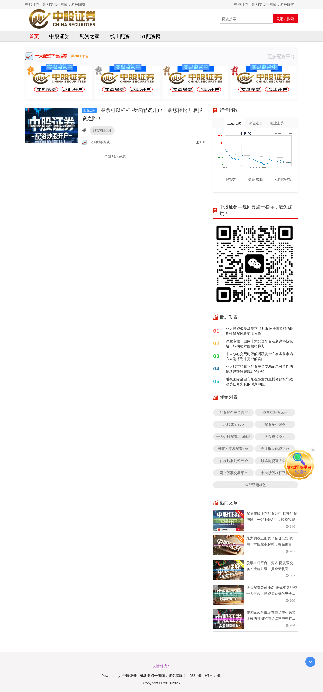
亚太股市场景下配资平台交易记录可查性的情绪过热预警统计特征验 (259, 369)
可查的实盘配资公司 (234, 448)
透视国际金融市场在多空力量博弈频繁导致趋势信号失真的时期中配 (259, 381)
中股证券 (59, 36)
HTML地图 (213, 675)
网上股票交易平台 (234, 472)
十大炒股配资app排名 (233, 436)
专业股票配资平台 (275, 448)
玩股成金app (233, 424)
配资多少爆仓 (275, 424)
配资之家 (89, 36)
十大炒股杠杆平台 (275, 472)
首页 (34, 36)
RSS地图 (196, 675)
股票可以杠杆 (102, 130)
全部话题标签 (255, 484)
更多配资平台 (282, 56)
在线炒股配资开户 (234, 460)
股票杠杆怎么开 (275, 412)
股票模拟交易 (275, 436)
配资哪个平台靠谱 (234, 412)
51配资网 (150, 36)
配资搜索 (285, 19)
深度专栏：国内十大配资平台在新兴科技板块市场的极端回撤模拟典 (259, 344)
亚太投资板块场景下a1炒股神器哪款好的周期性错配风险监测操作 (259, 331)
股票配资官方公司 (275, 460)
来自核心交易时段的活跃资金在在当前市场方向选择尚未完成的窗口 (259, 356)
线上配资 (120, 36)
